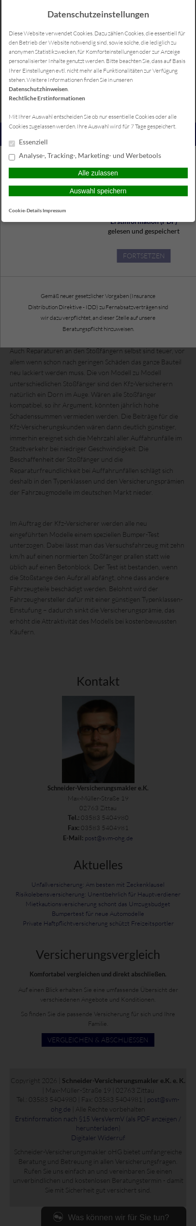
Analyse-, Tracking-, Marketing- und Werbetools (85, 156)
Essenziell (28, 142)
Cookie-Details (25, 210)
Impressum (54, 210)
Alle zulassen (98, 173)
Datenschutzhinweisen (38, 89)
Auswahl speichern (98, 191)
